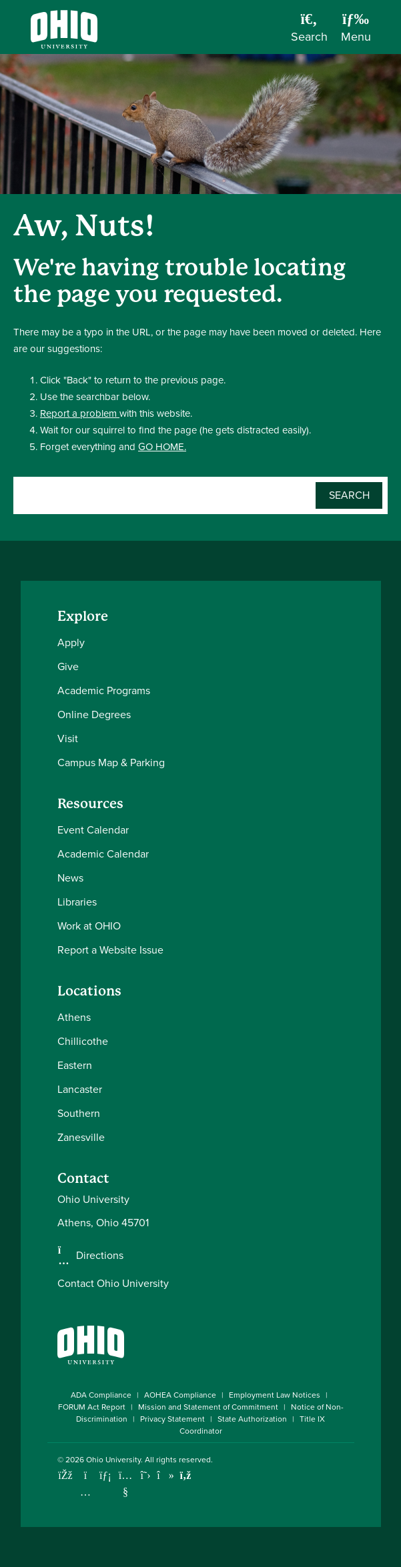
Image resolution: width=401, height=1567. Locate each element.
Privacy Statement (172, 1419)
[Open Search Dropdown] (309, 32)
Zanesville (81, 1137)
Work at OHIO (89, 926)
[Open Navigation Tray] (356, 32)
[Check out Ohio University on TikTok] (165, 1475)
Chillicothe (82, 1041)
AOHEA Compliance (180, 1395)
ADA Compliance (101, 1395)
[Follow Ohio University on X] (145, 1475)
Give (68, 666)
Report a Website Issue (110, 950)
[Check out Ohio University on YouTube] (125, 1484)
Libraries (77, 902)
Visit (67, 738)
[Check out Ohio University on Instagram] (85, 1492)
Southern (78, 1113)
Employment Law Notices (274, 1395)
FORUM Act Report (91, 1407)
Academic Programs (103, 690)
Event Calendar (93, 830)
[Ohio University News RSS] (185, 1475)
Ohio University (113, 1460)
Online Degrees (94, 714)
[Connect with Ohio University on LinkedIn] (105, 1475)
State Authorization (252, 1419)
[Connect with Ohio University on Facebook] (65, 1475)
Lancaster (79, 1089)
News (70, 878)
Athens (74, 1017)
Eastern (74, 1065)
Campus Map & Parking (111, 762)
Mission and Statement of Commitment (208, 1407)
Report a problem (79, 413)
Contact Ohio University (113, 1283)
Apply (71, 642)
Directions (99, 1255)
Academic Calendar (103, 854)
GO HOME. (162, 446)
